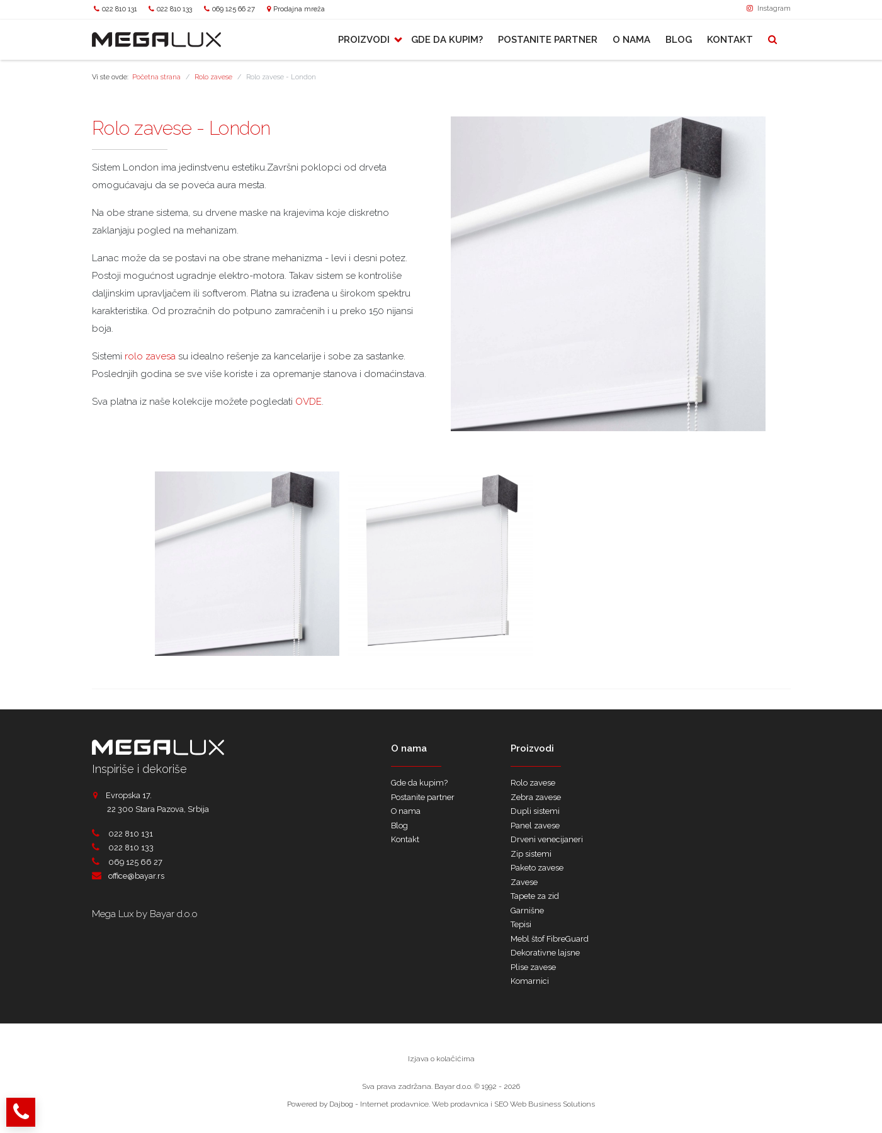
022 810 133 (174, 8)
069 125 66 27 (233, 8)
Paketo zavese (537, 867)
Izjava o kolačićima (441, 1058)
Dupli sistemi (535, 811)
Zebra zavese (536, 797)
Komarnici (530, 981)
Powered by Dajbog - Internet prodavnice (358, 1104)
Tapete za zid (535, 896)
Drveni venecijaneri (547, 839)
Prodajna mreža (299, 8)
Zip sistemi (531, 854)
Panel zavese (535, 825)
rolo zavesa (150, 356)
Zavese (524, 882)
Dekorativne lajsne (545, 952)
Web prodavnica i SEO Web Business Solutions (513, 1104)
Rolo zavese (213, 77)
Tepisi (521, 924)
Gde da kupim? (447, 39)
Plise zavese (533, 967)
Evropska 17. (122, 795)
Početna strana (156, 77)
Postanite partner (547, 39)
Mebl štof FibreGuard (550, 939)
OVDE (308, 401)
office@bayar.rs (136, 876)
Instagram (769, 8)
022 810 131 (119, 8)
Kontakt (730, 39)
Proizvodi (365, 39)
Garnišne (527, 910)
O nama (631, 39)
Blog (678, 39)
